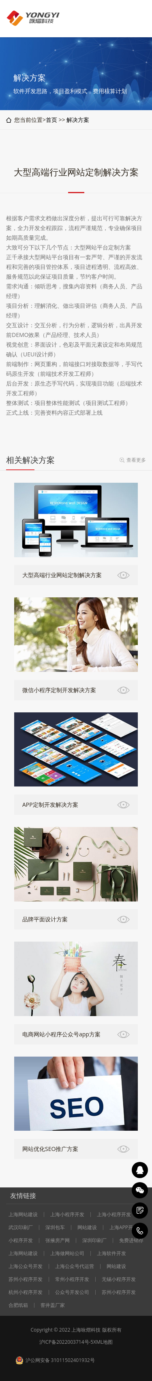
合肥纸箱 (18, 1305)
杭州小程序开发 (26, 1292)
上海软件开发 (111, 1253)
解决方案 (77, 120)
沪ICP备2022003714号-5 (66, 1341)
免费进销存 (131, 1240)
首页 (51, 120)
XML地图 (103, 1341)
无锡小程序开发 (119, 1279)
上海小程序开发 (67, 1214)
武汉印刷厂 (21, 1227)
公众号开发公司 (72, 1292)
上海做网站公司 (67, 1253)
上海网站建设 (23, 1214)
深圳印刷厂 (94, 1240)
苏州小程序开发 (26, 1279)
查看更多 (136, 459)
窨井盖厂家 (53, 1305)
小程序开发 (21, 1240)
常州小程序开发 (72, 1279)
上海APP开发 (123, 1227)
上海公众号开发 (26, 1266)
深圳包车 (55, 1227)
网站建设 (87, 1227)
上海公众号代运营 (74, 1266)
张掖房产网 (57, 1240)
